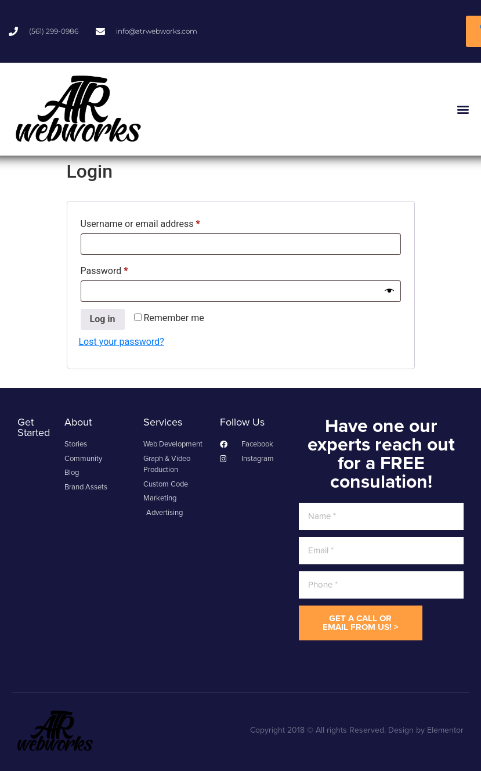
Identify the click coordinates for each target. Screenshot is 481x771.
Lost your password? (121, 341)
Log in (102, 319)
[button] (462, 108)
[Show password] (389, 291)
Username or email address (158, 222)
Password (122, 269)
